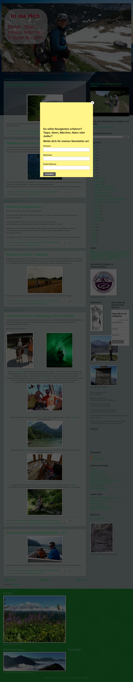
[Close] (92, 102)
